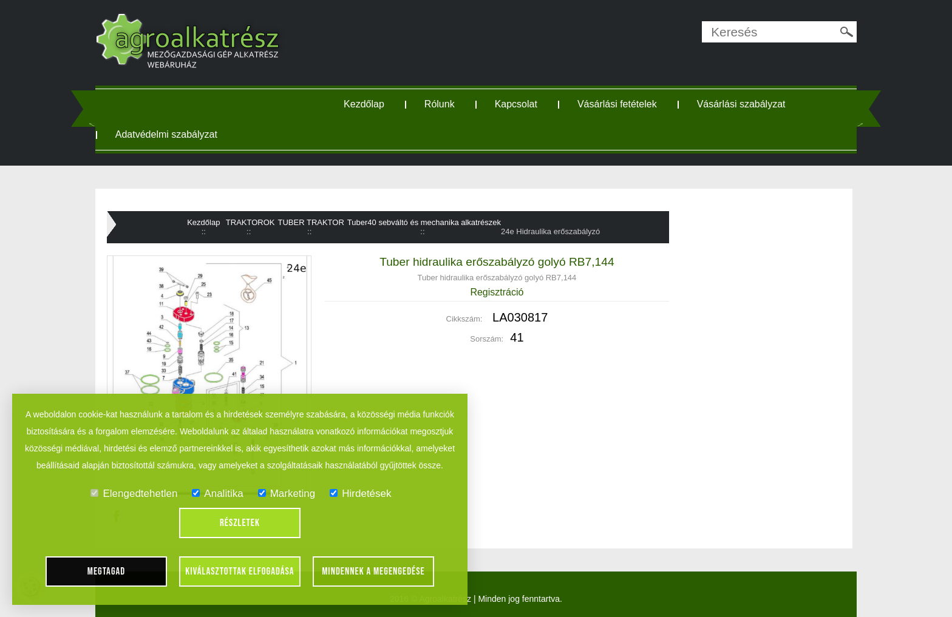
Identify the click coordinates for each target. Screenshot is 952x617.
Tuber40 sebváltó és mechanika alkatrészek (424, 222)
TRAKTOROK (250, 222)
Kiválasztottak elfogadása (239, 571)
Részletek (240, 523)
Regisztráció (496, 292)
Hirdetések (360, 493)
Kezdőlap (364, 104)
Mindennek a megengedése (373, 571)
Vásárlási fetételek (617, 104)
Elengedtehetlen (133, 493)
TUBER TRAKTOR (311, 222)
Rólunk (439, 104)
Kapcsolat (516, 104)
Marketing (287, 493)
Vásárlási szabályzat (741, 104)
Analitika (217, 493)
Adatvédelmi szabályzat (166, 134)
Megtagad (106, 571)
